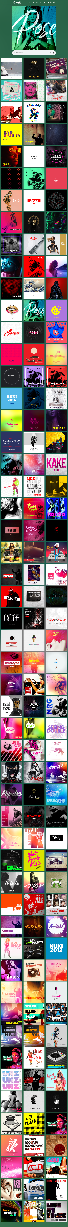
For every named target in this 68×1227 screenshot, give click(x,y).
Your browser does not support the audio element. (34, 52)
